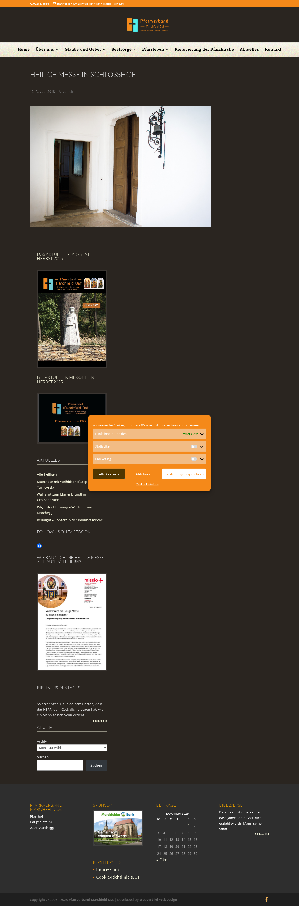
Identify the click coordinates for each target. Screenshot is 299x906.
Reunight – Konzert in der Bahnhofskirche (70, 520)
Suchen (43, 757)
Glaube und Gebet (83, 50)
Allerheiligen (47, 474)
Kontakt (273, 50)
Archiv (42, 741)
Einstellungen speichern (184, 474)
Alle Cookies (109, 474)
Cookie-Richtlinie (147, 484)
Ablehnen (143, 474)
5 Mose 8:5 (100, 721)
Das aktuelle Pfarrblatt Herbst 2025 (64, 256)
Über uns (45, 50)
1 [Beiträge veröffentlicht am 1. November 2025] (189, 825)
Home (24, 50)
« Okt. (162, 860)
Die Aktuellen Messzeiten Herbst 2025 (65, 379)
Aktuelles (249, 50)
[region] (120, 166)
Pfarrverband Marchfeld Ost (91, 899)
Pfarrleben (153, 50)
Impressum (107, 869)
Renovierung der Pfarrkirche (204, 50)
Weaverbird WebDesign (158, 899)
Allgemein (66, 91)
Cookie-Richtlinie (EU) (117, 877)
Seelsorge (122, 50)
